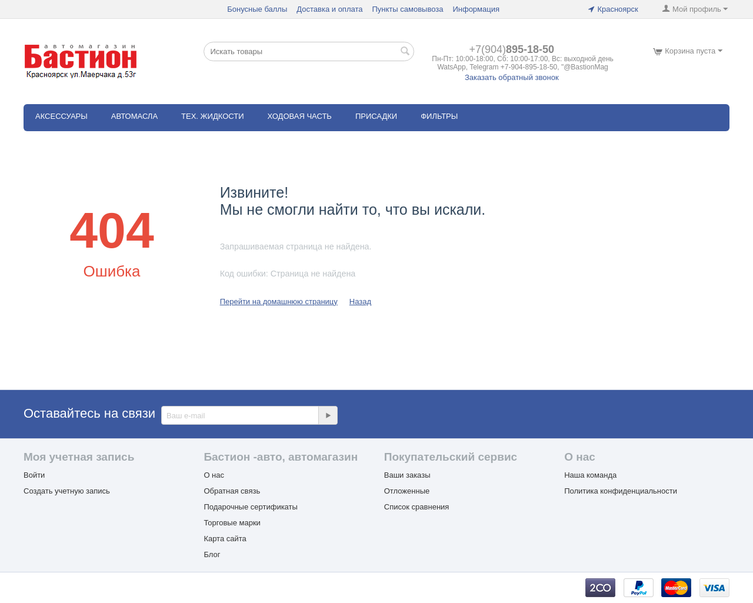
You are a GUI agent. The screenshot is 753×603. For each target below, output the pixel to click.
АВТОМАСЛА (134, 116)
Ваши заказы (407, 475)
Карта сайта (225, 538)
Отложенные (406, 491)
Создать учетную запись (67, 491)
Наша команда (590, 475)
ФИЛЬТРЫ (439, 116)
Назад (360, 301)
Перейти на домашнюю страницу (279, 301)
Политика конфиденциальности (620, 491)
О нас (214, 475)
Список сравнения (416, 506)
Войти (34, 475)
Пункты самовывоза (407, 9)
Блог (212, 554)
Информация (475, 9)
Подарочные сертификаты (250, 506)
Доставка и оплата (329, 9)
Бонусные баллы (257, 9)
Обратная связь (232, 491)
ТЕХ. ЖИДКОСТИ (212, 116)
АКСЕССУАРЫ (61, 116)
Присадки (376, 116)
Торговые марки (232, 522)
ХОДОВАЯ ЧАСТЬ (300, 116)
